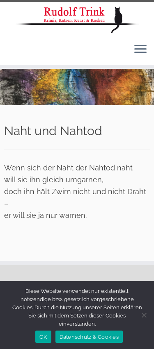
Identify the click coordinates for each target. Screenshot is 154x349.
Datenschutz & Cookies (89, 337)
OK (43, 337)
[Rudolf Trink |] (77, 19)
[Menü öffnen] (140, 50)
